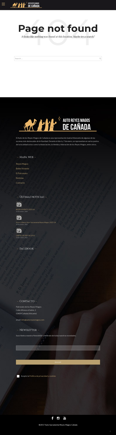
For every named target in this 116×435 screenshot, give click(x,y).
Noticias (20, 178)
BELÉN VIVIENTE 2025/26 (25, 209)
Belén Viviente (22, 168)
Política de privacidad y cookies (42, 376)
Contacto (20, 183)
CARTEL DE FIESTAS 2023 (25, 236)
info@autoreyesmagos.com (32, 320)
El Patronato (22, 173)
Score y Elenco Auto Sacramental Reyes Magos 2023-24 (36, 222)
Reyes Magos (22, 164)
